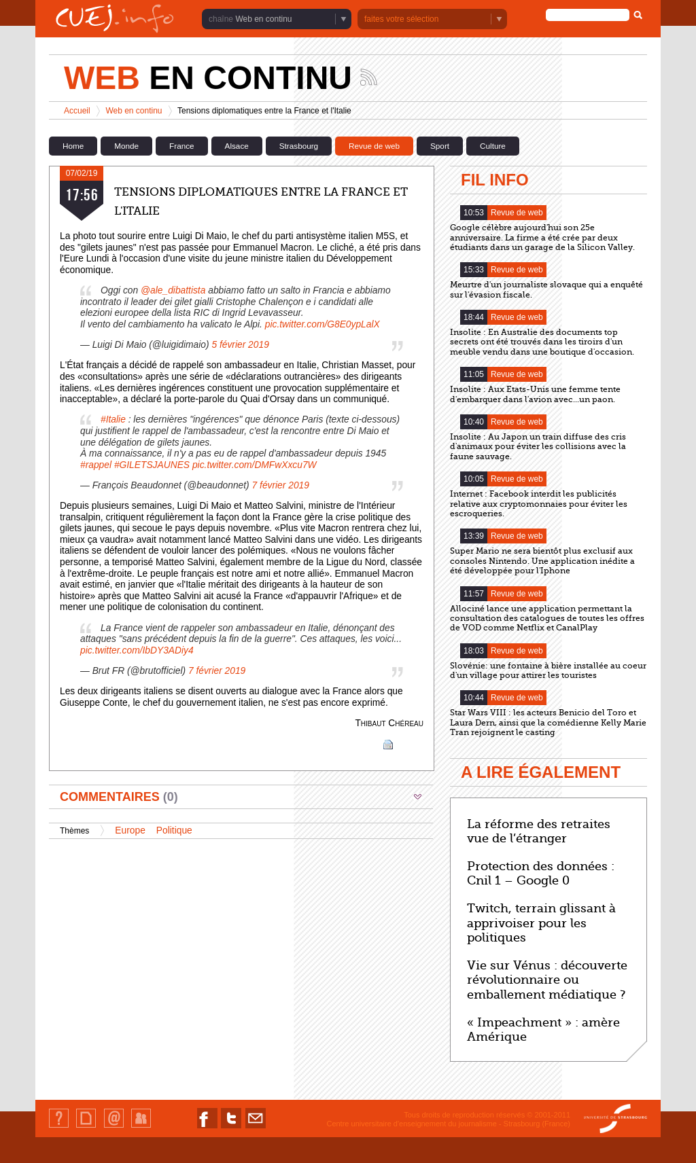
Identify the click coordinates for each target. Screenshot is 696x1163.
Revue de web (374, 145)
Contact (114, 1127)
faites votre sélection (401, 19)
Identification (141, 1127)
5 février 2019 (239, 345)
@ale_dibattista (173, 290)
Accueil (77, 110)
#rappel (95, 465)
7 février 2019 (280, 485)
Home (73, 145)
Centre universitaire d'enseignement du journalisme (411, 1124)
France (181, 145)
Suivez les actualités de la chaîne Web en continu (368, 77)
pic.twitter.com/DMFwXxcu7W (254, 465)
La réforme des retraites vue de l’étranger (538, 831)
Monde (126, 145)
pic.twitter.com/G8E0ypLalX (322, 324)
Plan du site (85, 1127)
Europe (130, 830)
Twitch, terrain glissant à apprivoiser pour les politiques (541, 922)
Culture (493, 145)
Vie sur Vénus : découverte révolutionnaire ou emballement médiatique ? (547, 980)
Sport (439, 145)
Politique (174, 830)
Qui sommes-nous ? (59, 1127)
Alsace (237, 145)
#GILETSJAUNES (152, 465)
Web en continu (263, 19)
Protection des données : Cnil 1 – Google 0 (540, 873)
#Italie (113, 419)
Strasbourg (298, 145)
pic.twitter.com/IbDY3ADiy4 (137, 650)
